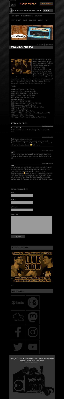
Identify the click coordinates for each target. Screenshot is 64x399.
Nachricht (15, 214)
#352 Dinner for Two (22, 47)
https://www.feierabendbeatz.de (23, 139)
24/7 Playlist (16, 20)
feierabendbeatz (31, 359)
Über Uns (32, 20)
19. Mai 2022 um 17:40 (47, 163)
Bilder (40, 20)
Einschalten (46, 4)
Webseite (14, 207)
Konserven (39, 16)
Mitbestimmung (27, 16)
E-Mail (13, 200)
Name (13, 193)
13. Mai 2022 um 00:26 (47, 137)
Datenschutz (31, 361)
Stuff (47, 20)
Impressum (40, 361)
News (25, 20)
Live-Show (15, 16)
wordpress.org (33, 363)
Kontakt (22, 361)
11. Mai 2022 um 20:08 (47, 126)
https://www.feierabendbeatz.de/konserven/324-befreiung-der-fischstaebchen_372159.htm (31, 178)
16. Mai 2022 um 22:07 (47, 150)
